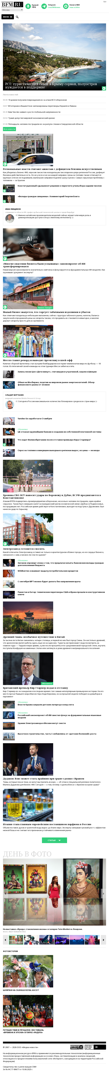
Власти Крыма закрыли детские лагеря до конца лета (46, 704)
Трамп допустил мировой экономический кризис (31, 118)
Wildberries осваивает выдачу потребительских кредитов (48, 571)
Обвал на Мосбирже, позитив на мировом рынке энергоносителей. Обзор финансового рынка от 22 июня (56, 383)
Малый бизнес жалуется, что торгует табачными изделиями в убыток (46, 312)
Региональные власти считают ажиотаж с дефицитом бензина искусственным (52, 168)
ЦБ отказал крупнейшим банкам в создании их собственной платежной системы (59, 432)
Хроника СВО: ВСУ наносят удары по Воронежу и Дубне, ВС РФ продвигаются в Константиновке (52, 496)
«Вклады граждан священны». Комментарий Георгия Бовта (48, 196)
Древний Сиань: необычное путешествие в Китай (34, 636)
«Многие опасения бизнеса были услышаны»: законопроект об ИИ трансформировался (44, 265)
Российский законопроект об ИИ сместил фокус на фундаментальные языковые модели (59, 716)
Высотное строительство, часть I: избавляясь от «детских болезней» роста (57, 734)
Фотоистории (10, 951)
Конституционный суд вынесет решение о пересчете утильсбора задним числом (60, 186)
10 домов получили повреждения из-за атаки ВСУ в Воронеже (37, 100)
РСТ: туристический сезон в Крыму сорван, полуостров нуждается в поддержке (51, 85)
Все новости (9, 129)
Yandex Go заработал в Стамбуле (35, 418)
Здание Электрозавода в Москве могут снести (42, 723)
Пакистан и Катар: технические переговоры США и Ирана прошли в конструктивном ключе (61, 593)
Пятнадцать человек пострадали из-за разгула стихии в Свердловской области (45, 124)
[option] (54, 892)
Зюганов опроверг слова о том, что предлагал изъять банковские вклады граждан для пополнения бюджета (61, 564)
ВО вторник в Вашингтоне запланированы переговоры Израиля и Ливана (42, 106)
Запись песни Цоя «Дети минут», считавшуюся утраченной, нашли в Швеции (57, 371)
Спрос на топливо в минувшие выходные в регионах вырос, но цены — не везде (59, 450)
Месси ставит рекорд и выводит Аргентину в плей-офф (37, 360)
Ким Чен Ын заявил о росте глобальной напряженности (34, 112)
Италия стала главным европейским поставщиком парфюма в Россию (47, 824)
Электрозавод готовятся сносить (24, 548)
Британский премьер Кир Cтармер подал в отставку (36, 687)
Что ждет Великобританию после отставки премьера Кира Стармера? (54, 440)
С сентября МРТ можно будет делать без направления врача (49, 581)
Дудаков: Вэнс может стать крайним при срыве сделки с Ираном (43, 778)
